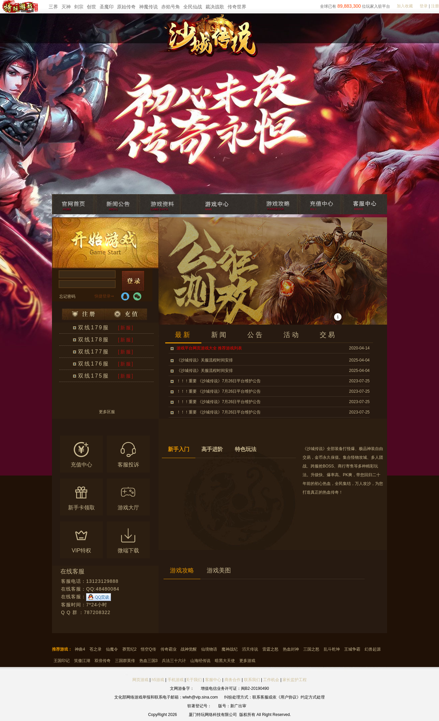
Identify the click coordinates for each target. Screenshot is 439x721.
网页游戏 (140, 679)
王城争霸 (352, 649)
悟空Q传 (148, 649)
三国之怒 (311, 649)
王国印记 (62, 660)
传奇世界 (237, 6)
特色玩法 (245, 449)
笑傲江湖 (82, 660)
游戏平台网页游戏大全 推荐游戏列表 (209, 348)
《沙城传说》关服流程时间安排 (205, 360)
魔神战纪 (230, 649)
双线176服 (93, 364)
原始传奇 (126, 6)
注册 (435, 6)
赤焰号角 (170, 6)
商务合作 (233, 679)
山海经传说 (200, 660)
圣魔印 (107, 6)
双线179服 (93, 327)
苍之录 (95, 649)
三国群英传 (125, 660)
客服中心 (213, 679)
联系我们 (252, 679)
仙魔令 (112, 649)
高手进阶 (212, 449)
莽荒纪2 (129, 649)
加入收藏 (405, 6)
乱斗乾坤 (332, 649)
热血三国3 (148, 660)
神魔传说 (148, 6)
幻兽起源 (373, 649)
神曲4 (80, 649)
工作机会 (271, 679)
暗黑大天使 (225, 660)
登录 (424, 6)
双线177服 (93, 351)
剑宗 (78, 6)
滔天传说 (250, 649)
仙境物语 (209, 649)
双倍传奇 (103, 660)
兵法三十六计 (174, 660)
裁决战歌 (214, 6)
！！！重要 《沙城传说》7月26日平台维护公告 (219, 381)
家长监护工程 (295, 679)
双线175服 (93, 376)
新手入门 (178, 449)
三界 (53, 6)
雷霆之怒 (270, 649)
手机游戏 (176, 679)
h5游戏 (158, 679)
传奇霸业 (169, 649)
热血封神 (291, 649)
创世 (91, 6)
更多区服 (107, 412)
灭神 (66, 6)
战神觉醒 (189, 649)
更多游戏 (247, 660)
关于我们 (194, 679)
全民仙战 (192, 6)
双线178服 (93, 339)
